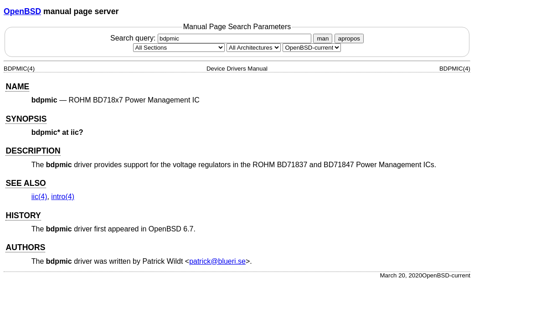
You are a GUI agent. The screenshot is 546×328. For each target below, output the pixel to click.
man (323, 38)
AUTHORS (25, 247)
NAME (17, 86)
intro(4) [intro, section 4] (62, 196)
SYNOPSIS (25, 118)
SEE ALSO (25, 183)
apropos (349, 38)
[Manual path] (312, 47)
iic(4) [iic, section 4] (39, 196)
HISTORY (23, 215)
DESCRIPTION (32, 150)
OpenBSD (22, 11)
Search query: (212, 38)
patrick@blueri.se (217, 261)
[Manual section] (179, 47)
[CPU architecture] (254, 47)
